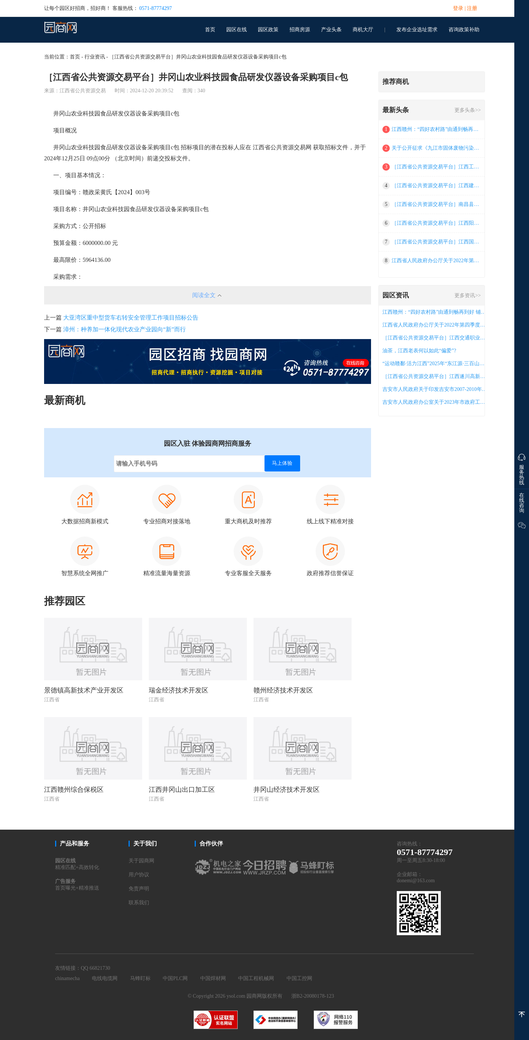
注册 (472, 8)
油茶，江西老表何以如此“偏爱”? (419, 350)
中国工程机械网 (256, 978)
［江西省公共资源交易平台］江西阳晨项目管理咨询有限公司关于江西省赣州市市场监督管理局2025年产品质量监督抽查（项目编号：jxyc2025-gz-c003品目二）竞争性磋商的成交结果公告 (437, 223)
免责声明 (139, 888)
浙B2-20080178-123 (312, 996)
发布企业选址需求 (417, 29)
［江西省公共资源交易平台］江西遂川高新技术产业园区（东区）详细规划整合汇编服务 (435, 376)
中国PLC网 (175, 978)
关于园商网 (141, 860)
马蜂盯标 (140, 978)
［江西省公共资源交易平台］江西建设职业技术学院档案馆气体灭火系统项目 (437, 185)
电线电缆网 (105, 978)
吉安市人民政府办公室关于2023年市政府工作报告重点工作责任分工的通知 (435, 402)
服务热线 (521, 467)
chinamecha (67, 978)
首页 (210, 29)
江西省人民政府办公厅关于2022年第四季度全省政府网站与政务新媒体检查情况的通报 (437, 260)
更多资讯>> (467, 295)
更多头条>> (467, 110)
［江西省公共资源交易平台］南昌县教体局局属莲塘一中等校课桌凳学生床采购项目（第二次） (437, 204)
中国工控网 (299, 978)
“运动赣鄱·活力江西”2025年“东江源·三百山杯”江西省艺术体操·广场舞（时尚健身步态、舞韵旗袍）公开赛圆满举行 (435, 363)
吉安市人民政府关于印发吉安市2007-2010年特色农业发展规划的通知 (435, 389)
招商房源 (299, 29)
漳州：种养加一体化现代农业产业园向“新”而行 (124, 329)
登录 (458, 8)
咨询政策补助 (464, 29)
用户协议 (139, 874)
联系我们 (139, 902)
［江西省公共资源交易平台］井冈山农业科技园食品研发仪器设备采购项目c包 (197, 57)
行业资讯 (94, 57)
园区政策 (268, 29)
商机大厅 (363, 29)
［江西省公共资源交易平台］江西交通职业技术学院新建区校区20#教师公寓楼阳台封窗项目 (435, 338)
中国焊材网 (213, 978)
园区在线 (236, 29)
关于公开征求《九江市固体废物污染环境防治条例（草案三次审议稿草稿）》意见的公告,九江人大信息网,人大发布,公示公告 (437, 148)
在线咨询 (521, 502)
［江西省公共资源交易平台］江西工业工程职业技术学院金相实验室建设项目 (437, 167)
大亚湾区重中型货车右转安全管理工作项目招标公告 (130, 317)
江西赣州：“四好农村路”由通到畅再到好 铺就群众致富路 (437, 129)
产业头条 (331, 29)
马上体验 (282, 463)
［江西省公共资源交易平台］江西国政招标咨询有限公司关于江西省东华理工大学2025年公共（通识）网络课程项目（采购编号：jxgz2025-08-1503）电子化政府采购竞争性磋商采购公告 (437, 242)
